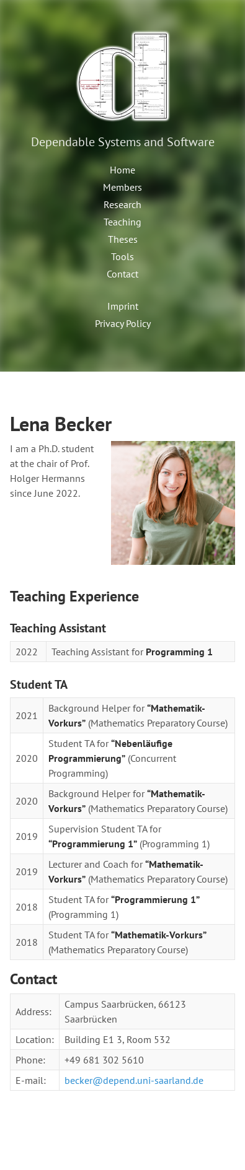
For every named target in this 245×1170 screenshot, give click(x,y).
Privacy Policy (123, 323)
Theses (123, 239)
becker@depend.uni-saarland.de (134, 1080)
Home (122, 170)
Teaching (122, 222)
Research (122, 204)
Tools (122, 256)
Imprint (122, 306)
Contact (122, 274)
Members (122, 187)
